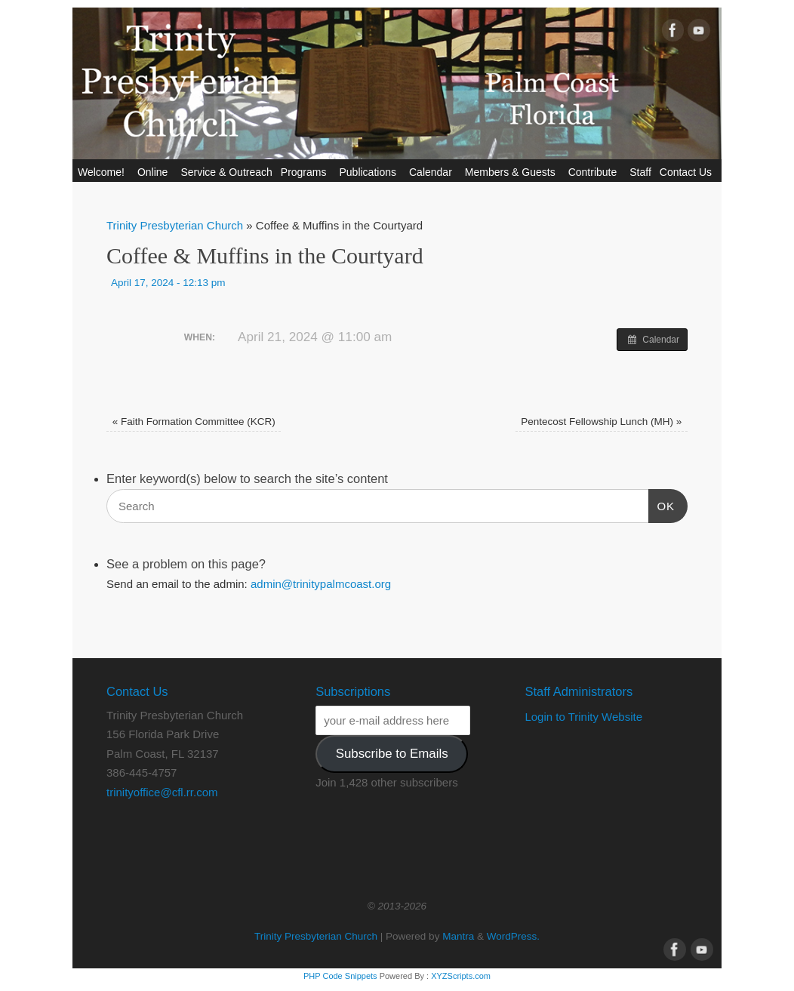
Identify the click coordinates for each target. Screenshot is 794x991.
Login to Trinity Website (583, 716)
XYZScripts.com (461, 975)
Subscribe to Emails (392, 753)
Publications (370, 172)
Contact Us (688, 172)
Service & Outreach (226, 172)
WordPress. (513, 936)
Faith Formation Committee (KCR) (193, 421)
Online (154, 172)
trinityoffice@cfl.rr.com (161, 792)
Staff (640, 172)
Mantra (458, 936)
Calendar (433, 172)
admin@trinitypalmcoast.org (321, 583)
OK (662, 504)
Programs (306, 172)
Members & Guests (512, 172)
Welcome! (103, 172)
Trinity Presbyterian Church (174, 225)
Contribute (595, 172)
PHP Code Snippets (340, 975)
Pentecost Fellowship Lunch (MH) (601, 421)
